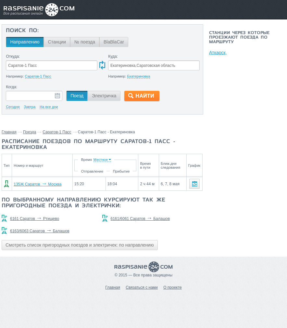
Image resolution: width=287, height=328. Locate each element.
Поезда (29, 132)
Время (86, 160)
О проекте (172, 287)
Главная (9, 132)
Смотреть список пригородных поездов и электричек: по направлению (80, 245)
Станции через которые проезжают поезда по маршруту (239, 37)
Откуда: (13, 56)
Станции (57, 41)
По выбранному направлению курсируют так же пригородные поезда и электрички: (83, 203)
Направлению (24, 41)
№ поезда (84, 41)
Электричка (104, 95)
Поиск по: (22, 31)
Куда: (113, 56)
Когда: (11, 87)
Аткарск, (218, 52)
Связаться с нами (141, 287)
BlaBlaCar (114, 41)
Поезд (76, 95)
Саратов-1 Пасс (57, 132)
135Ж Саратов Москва (37, 184)
